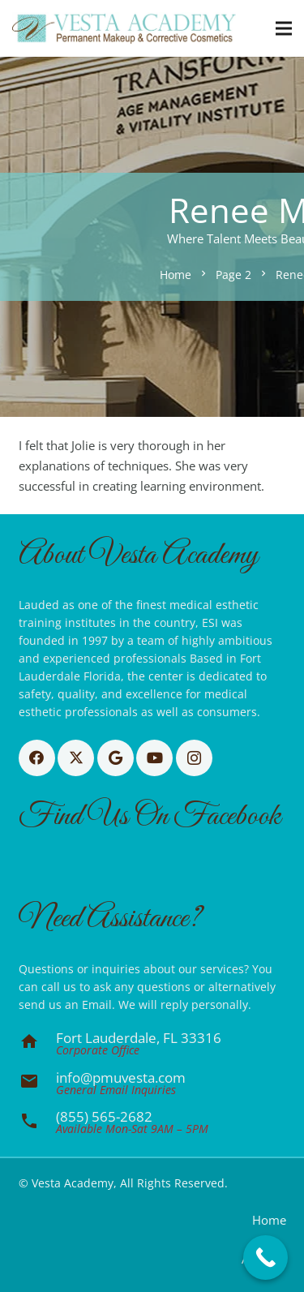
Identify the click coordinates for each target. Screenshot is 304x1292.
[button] (284, 28)
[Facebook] (37, 758)
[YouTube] (154, 758)
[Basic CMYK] (124, 28)
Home (269, 1220)
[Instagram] (194, 758)
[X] (76, 758)
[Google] (115, 758)
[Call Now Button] (265, 1257)
